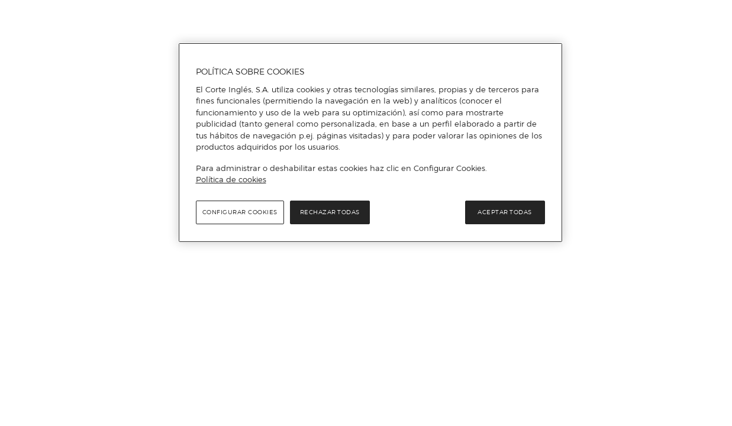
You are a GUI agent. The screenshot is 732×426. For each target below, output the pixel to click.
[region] (370, 143)
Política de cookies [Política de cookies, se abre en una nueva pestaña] (231, 179)
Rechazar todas (330, 212)
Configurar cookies (240, 212)
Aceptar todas (505, 212)
